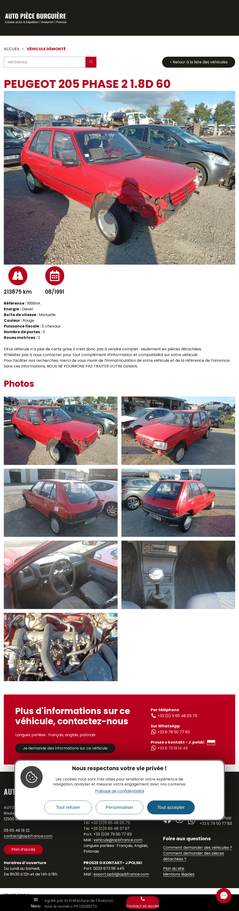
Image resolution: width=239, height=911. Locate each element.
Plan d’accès (23, 849)
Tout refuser (68, 807)
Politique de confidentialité (119, 791)
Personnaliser (119, 807)
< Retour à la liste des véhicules (199, 62)
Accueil (12, 49)
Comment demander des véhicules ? (197, 847)
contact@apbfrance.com (28, 836)
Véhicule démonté (46, 49)
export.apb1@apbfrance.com (121, 874)
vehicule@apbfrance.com (118, 840)
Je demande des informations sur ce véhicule (65, 748)
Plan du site (173, 868)
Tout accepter (170, 807)
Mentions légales (178, 874)
